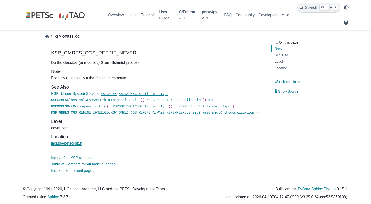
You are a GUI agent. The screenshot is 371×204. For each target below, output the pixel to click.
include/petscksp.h (66, 143)
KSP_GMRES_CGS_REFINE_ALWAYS (138, 113)
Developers (268, 15)
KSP (211, 100)
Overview (116, 15)
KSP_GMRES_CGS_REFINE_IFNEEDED (80, 113)
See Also (281, 55)
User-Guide (164, 15)
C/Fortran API (187, 15)
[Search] (318, 8)
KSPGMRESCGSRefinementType (143, 94)
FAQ (228, 15)
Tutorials (148, 15)
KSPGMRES (109, 94)
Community (245, 15)
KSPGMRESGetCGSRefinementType (202, 106)
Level (279, 61)
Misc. (285, 15)
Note (278, 48)
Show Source (286, 91)
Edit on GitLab (288, 82)
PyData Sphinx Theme (317, 189)
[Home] (47, 36)
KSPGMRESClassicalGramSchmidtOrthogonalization (96, 100)
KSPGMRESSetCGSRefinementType (140, 106)
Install (132, 15)
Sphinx (53, 197)
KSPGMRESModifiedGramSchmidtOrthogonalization (210, 113)
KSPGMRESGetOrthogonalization (79, 106)
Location (281, 68)
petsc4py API (209, 15)
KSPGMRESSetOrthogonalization (174, 100)
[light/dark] (346, 8)
